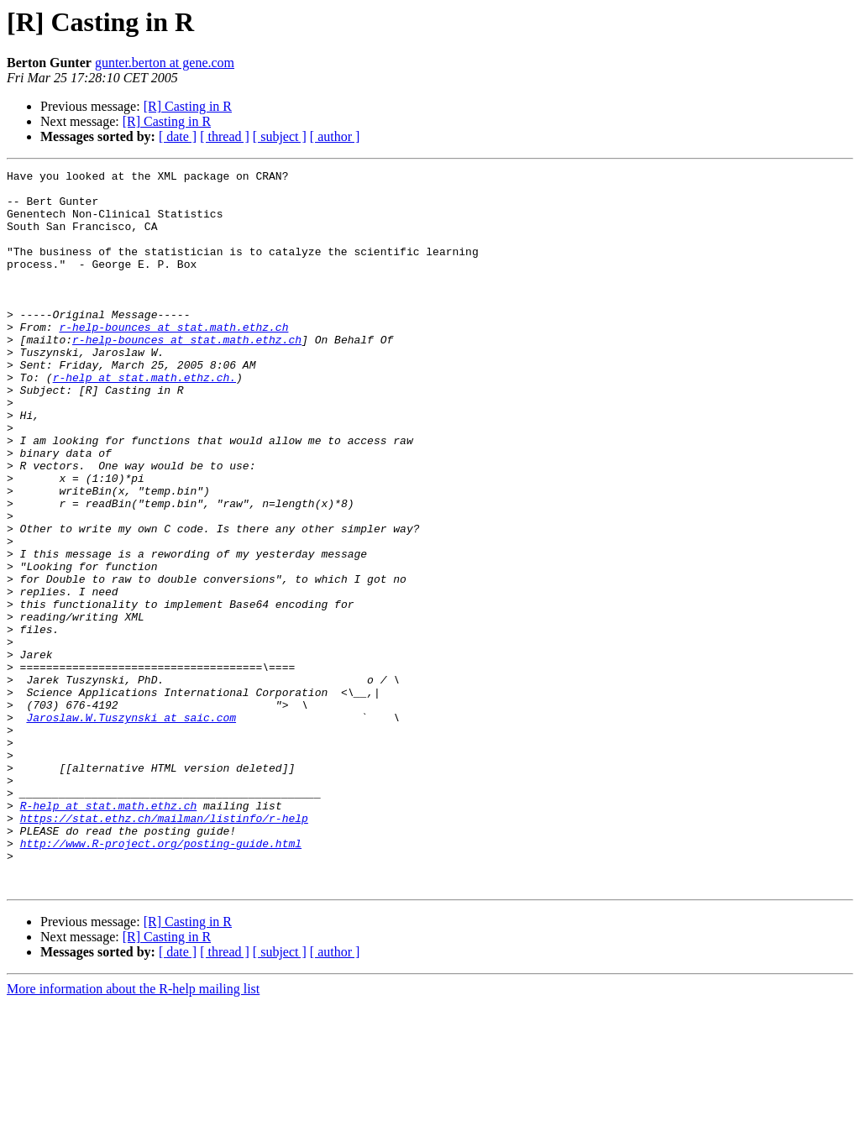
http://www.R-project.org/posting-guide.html (161, 979)
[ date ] (178, 136)
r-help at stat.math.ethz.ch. (144, 419)
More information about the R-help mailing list (133, 1132)
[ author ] (335, 136)
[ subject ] (280, 136)
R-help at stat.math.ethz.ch (108, 933)
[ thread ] (224, 136)
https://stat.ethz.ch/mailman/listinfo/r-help (164, 948)
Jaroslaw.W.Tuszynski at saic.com (131, 827)
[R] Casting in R (188, 106)
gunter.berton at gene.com (164, 62)
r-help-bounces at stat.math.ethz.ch (173, 359)
